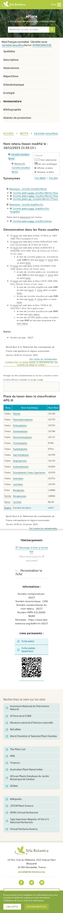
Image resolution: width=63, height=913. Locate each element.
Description (10, 59)
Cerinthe (7, 45)
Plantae (16, 413)
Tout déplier (40, 177)
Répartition (10, 76)
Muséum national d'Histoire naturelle (29, 722)
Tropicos (13, 762)
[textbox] (28, 30)
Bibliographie (12, 109)
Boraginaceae (42, 45)
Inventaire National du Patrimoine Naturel (27, 708)
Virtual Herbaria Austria (21, 829)
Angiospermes (20, 460)
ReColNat (13, 729)
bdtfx (24, 133)
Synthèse (9, 51)
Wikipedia (14, 799)
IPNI (10, 756)
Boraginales (18, 490)
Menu (56, 5)
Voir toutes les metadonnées (43, 359)
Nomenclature (12, 101)
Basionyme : (28, 188)
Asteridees (18, 478)
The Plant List (16, 749)
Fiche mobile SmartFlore (26, 650)
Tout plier (53, 177)
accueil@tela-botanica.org (31, 871)
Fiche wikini (25, 641)
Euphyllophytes (20, 448)
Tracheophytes (20, 442)
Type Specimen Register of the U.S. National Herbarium (27, 821)
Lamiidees (18, 484)
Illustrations (11, 68)
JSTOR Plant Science (19, 806)
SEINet (12, 786)
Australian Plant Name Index (24, 769)
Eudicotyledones (21, 466)
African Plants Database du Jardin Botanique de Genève (27, 778)
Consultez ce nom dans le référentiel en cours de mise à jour (31, 363)
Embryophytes (20, 425)
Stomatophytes (20, 431)
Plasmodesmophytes (23, 419)
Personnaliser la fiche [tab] (29, 572)
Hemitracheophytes (22, 437)
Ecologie (9, 93)
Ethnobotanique (13, 84)
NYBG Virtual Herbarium (22, 812)
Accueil (8, 133)
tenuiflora (18, 45)
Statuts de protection (17, 117)
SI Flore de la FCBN (18, 716)
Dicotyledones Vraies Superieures (29, 472)
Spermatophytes (21, 454)
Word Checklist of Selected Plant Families (31, 736)
